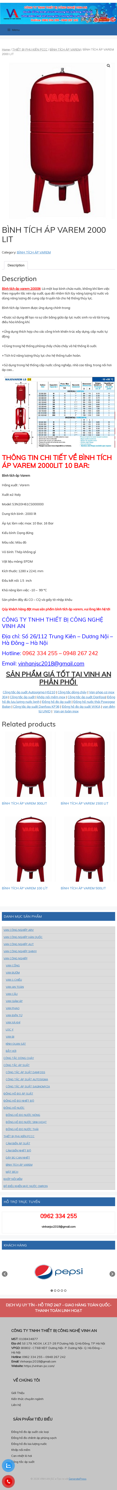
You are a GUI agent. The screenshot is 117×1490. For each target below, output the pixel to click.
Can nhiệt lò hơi (21, 1456)
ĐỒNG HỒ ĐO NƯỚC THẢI (22, 1129)
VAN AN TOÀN (15, 987)
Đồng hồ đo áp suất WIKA (81, 706)
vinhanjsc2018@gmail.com (51, 663)
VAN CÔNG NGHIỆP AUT (19, 944)
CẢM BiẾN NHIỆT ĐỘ (18, 1150)
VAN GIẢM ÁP (14, 1001)
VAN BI (10, 1036)
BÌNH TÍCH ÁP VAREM (65, 49)
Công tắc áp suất (22, 697)
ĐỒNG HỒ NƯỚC (14, 1108)
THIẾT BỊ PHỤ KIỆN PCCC (29, 49)
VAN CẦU (12, 994)
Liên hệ (16, 1405)
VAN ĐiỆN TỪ (14, 1015)
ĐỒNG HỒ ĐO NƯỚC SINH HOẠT (26, 1122)
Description (16, 265)
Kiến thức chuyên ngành (27, 1399)
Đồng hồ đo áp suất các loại (30, 1432)
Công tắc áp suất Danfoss (86, 697)
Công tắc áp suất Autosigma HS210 (29, 692)
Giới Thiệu (17, 1393)
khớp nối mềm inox (51, 697)
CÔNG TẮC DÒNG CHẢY (19, 1058)
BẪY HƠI (11, 1051)
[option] (58, 1272)
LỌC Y (10, 1029)
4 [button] (62, 1290)
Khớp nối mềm (20, 1450)
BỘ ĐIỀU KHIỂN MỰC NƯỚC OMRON (26, 1186)
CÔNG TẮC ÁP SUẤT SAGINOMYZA (28, 1086)
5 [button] (65, 1290)
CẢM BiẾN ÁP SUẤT (18, 1143)
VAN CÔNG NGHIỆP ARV (19, 930)
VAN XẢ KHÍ (13, 1022)
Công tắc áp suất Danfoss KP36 (36, 706)
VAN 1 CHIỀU (14, 979)
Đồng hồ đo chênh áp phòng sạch (34, 1438)
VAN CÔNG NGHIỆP (16, 958)
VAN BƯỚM (13, 972)
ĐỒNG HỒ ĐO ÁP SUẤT (18, 1093)
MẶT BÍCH (12, 1172)
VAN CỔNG (13, 965)
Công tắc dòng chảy (72, 692)
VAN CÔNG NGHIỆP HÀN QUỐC (23, 937)
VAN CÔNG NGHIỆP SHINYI (20, 951)
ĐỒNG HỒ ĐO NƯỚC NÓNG (23, 1115)
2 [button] (55, 1290)
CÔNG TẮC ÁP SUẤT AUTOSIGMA (27, 1079)
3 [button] (58, 1290)
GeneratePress (77, 1478)
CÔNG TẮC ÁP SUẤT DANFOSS (25, 1072)
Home (6, 49)
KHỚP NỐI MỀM (13, 1179)
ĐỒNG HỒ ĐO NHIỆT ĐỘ (19, 1100)
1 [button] (52, 1290)
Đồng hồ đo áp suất (56, 702)
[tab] (16, 265)
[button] (5, 1274)
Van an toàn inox (66, 711)
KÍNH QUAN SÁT (16, 1044)
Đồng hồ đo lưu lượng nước (29, 1444)
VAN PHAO (13, 1008)
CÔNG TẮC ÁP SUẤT (17, 1065)
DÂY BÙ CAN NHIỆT (18, 1157)
